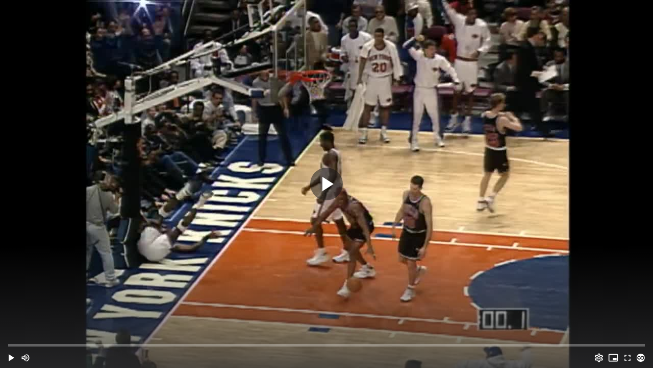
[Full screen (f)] (627, 358)
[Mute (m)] (25, 358)
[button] (11, 358)
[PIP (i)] (613, 358)
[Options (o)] (599, 358)
